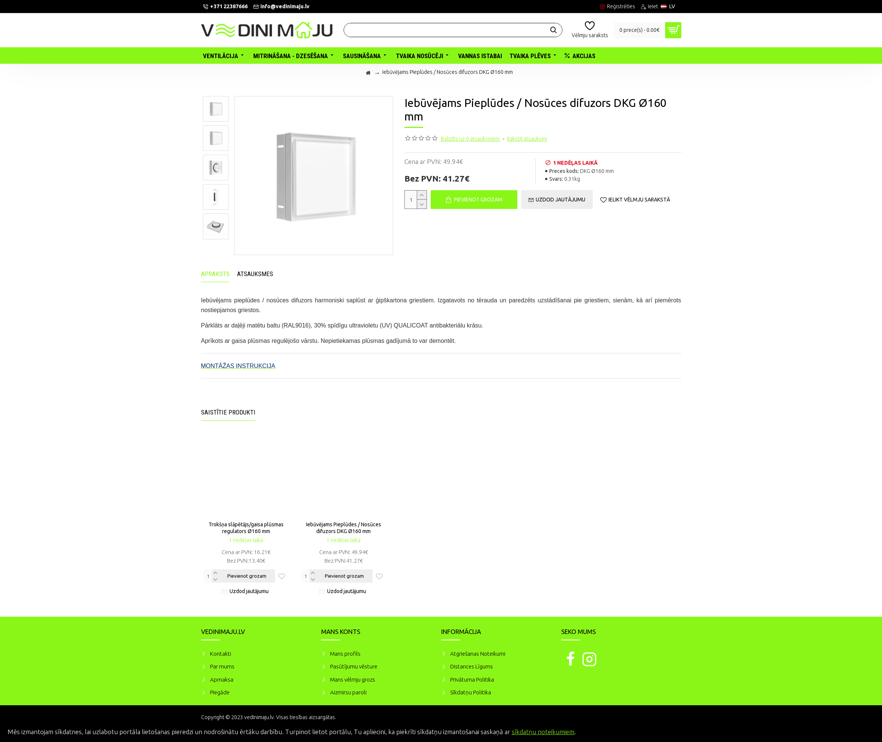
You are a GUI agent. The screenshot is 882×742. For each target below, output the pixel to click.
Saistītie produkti (228, 412)
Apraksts (215, 274)
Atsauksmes (255, 274)
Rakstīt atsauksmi (527, 139)
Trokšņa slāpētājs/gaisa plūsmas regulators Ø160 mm (246, 527)
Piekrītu (863, 731)
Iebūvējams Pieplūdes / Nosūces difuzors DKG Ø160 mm (343, 527)
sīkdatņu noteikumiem (543, 731)
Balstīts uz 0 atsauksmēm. (470, 139)
